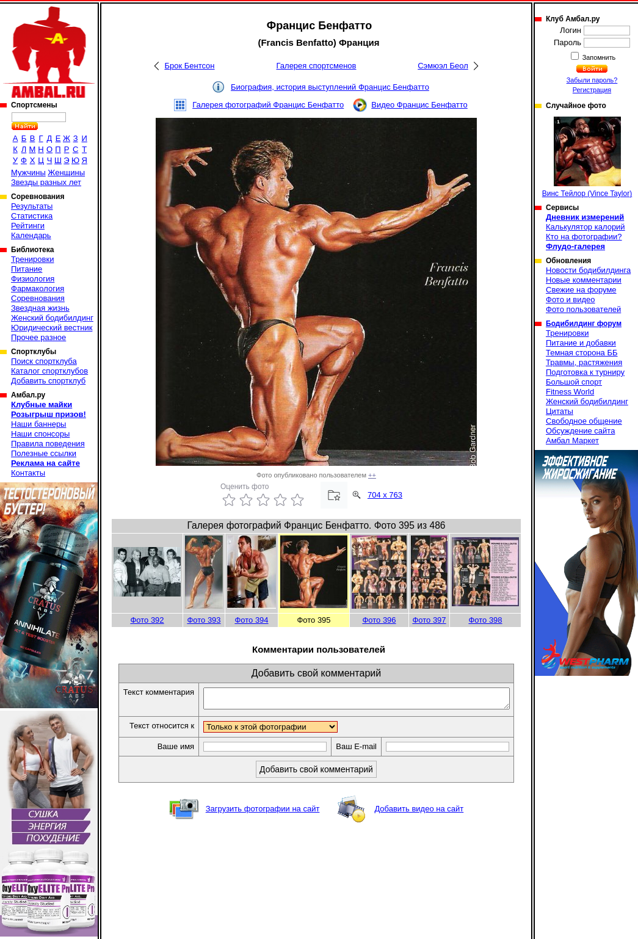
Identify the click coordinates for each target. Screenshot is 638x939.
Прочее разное (38, 337)
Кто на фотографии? (584, 236)
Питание (26, 269)
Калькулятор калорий (585, 226)
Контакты (28, 472)
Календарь (31, 235)
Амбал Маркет (572, 440)
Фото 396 (379, 620)
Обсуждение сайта (580, 430)
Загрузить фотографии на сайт (263, 822)
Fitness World (570, 391)
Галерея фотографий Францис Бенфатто (268, 104)
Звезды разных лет (46, 182)
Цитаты (559, 411)
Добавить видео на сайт (418, 822)
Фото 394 (251, 620)
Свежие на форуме (581, 289)
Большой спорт (574, 381)
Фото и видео (570, 299)
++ (372, 475)
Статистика (32, 215)
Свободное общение (584, 421)
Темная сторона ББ (582, 352)
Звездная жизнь (40, 308)
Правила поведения (48, 443)
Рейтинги (28, 225)
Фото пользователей (583, 309)
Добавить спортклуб (48, 380)
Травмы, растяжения (584, 362)
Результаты (32, 206)
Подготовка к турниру (585, 372)
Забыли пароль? (592, 80)
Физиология (32, 278)
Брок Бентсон (189, 65)
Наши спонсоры (40, 433)
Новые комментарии (584, 280)
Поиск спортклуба (44, 361)
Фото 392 (147, 620)
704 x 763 (385, 494)
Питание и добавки (581, 342)
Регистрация (592, 89)
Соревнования (38, 298)
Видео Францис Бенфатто (419, 104)
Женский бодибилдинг (52, 317)
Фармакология (37, 288)
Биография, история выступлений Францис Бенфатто (330, 87)
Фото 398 (485, 620)
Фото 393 (203, 620)
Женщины (66, 172)
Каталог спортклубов (49, 370)
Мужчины (28, 172)
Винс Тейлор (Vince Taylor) (587, 157)
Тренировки (32, 259)
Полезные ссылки (43, 453)
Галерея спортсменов (317, 65)
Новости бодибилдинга (588, 270)
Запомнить (598, 57)
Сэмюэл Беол (443, 65)
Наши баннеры (38, 424)
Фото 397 (429, 620)
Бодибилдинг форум (584, 323)
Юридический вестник (51, 327)
